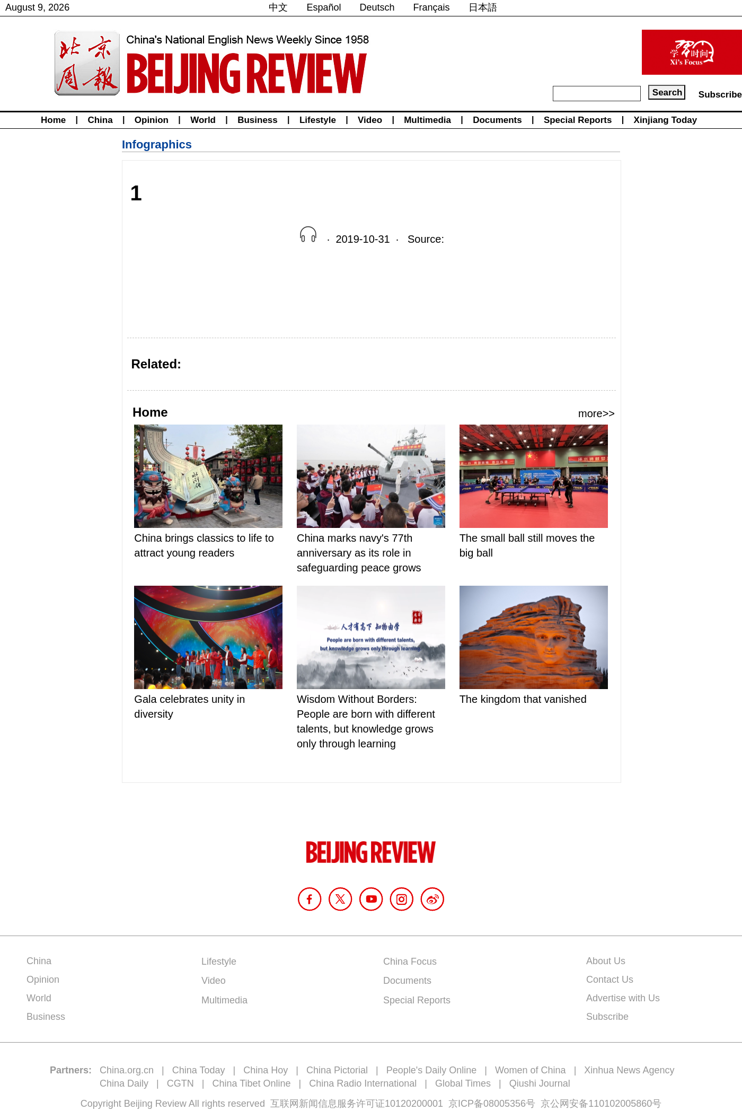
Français (431, 7)
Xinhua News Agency (629, 1070)
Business (257, 120)
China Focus (410, 961)
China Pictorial (337, 1070)
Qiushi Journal (539, 1083)
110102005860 (620, 1103)
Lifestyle (317, 120)
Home (53, 120)
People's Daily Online (431, 1070)
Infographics (157, 144)
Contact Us (609, 979)
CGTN (180, 1083)
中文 (278, 7)
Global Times (463, 1083)
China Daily (124, 1083)
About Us (605, 961)
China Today (198, 1070)
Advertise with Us (623, 998)
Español (323, 7)
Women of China (530, 1070)
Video (370, 120)
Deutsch (377, 7)
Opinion (152, 120)
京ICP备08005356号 (491, 1103)
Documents (497, 120)
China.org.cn (127, 1070)
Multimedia (427, 120)
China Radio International (363, 1083)
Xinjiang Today (665, 120)
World (203, 120)
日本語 (483, 7)
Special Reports (578, 120)
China (99, 120)
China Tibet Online (251, 1083)
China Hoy (265, 1070)
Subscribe (720, 95)
